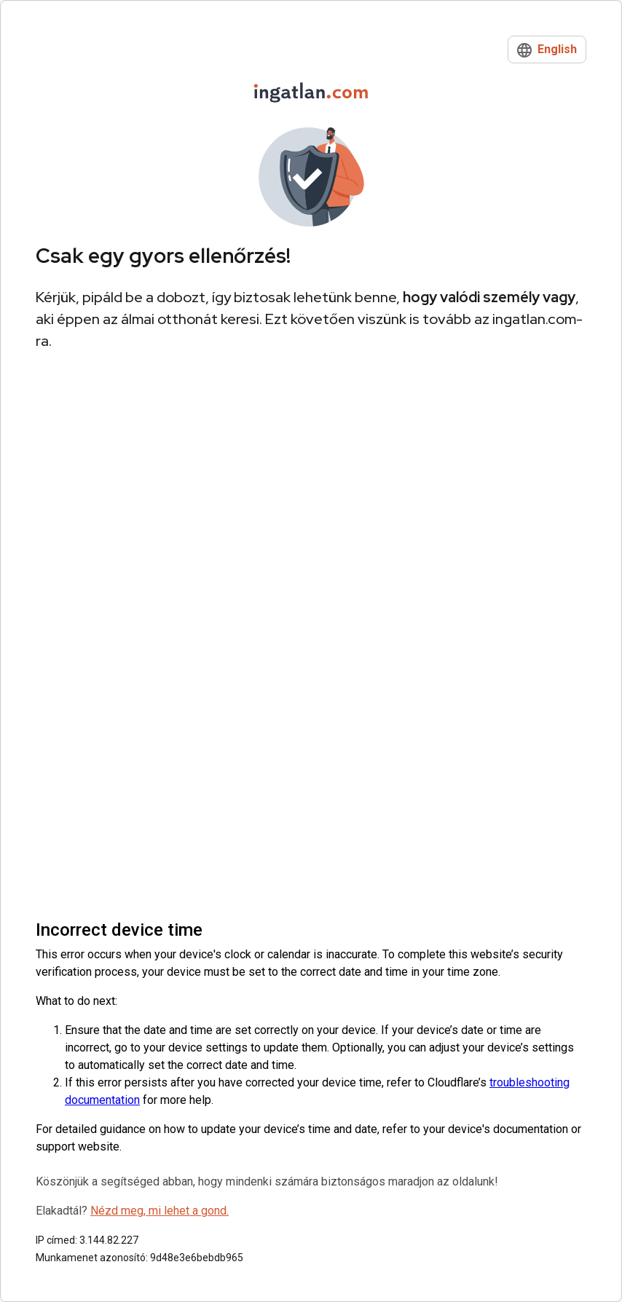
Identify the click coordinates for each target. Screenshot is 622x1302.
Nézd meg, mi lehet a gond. (159, 1211)
